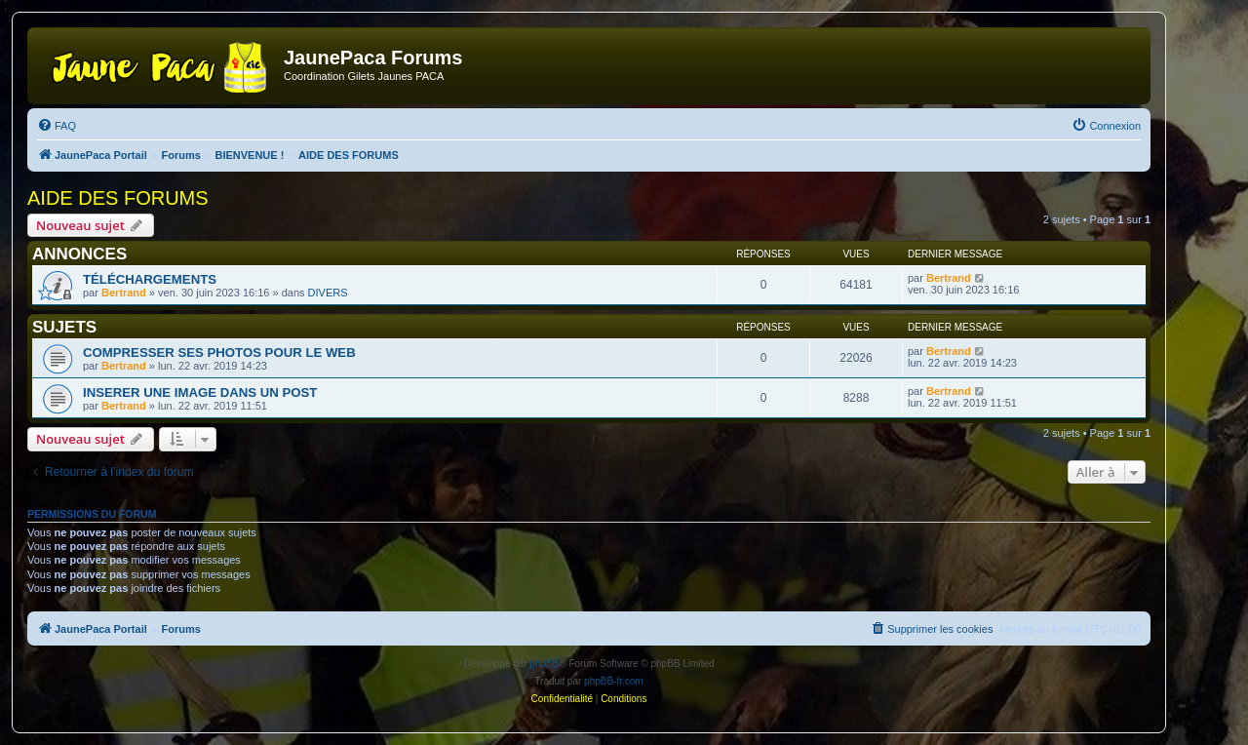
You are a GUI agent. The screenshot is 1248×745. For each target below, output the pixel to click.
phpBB (544, 663)
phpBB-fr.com (614, 681)
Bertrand (123, 292)
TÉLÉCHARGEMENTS (149, 279)
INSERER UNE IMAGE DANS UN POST (200, 392)
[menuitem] (56, 125)
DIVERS (328, 292)
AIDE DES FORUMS (118, 198)
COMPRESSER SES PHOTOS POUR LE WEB (219, 352)
